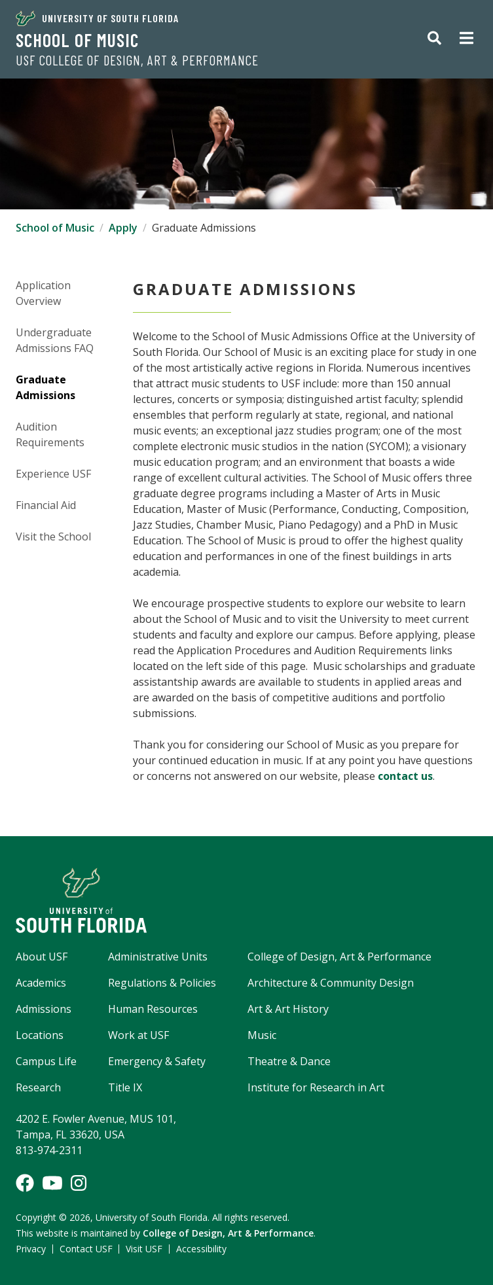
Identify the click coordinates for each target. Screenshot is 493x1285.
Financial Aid (46, 505)
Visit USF (144, 1248)
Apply (123, 227)
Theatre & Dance (289, 1061)
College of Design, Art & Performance (339, 956)
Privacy (31, 1248)
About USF (41, 956)
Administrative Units (158, 956)
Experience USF (53, 473)
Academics (41, 983)
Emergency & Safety (157, 1061)
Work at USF (138, 1035)
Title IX (125, 1087)
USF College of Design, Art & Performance (137, 60)
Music (261, 1035)
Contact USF (86, 1248)
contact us (405, 776)
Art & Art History (288, 1009)
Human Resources (153, 1009)
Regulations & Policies (162, 983)
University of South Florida (97, 18)
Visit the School (53, 536)
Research (38, 1087)
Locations (40, 1035)
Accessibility (201, 1248)
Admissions (43, 1009)
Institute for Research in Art (315, 1087)
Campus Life (46, 1061)
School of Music (77, 40)
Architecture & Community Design (330, 983)
